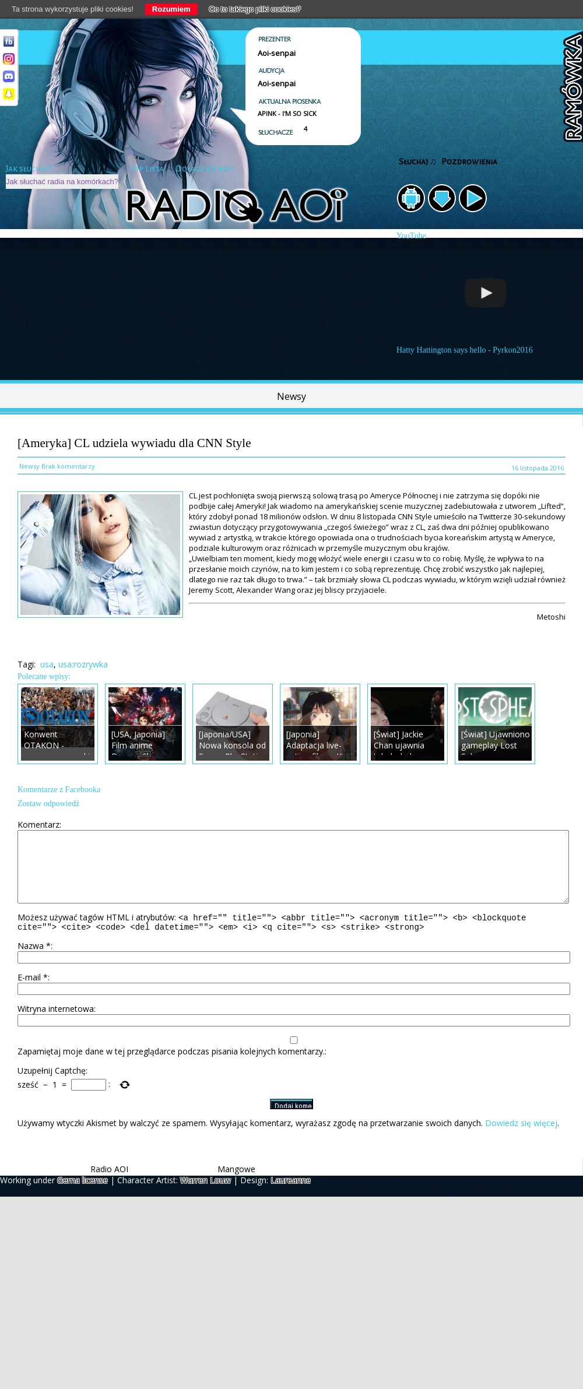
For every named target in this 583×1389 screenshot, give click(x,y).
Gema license (82, 1195)
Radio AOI (109, 1184)
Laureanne (291, 1195)
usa (47, 664)
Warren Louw (205, 1195)
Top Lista (147, 168)
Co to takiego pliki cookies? (255, 9)
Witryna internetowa (55, 1024)
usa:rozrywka (83, 664)
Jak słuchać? (29, 168)
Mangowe (236, 1184)
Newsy (291, 396)
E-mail (32, 992)
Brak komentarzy (68, 466)
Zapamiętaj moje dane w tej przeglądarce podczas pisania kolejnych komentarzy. (171, 1066)
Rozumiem (171, 9)
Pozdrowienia (469, 161)
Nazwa (34, 961)
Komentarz (38, 824)
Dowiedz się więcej (521, 1138)
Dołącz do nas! (204, 168)
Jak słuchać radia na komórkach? (62, 181)
